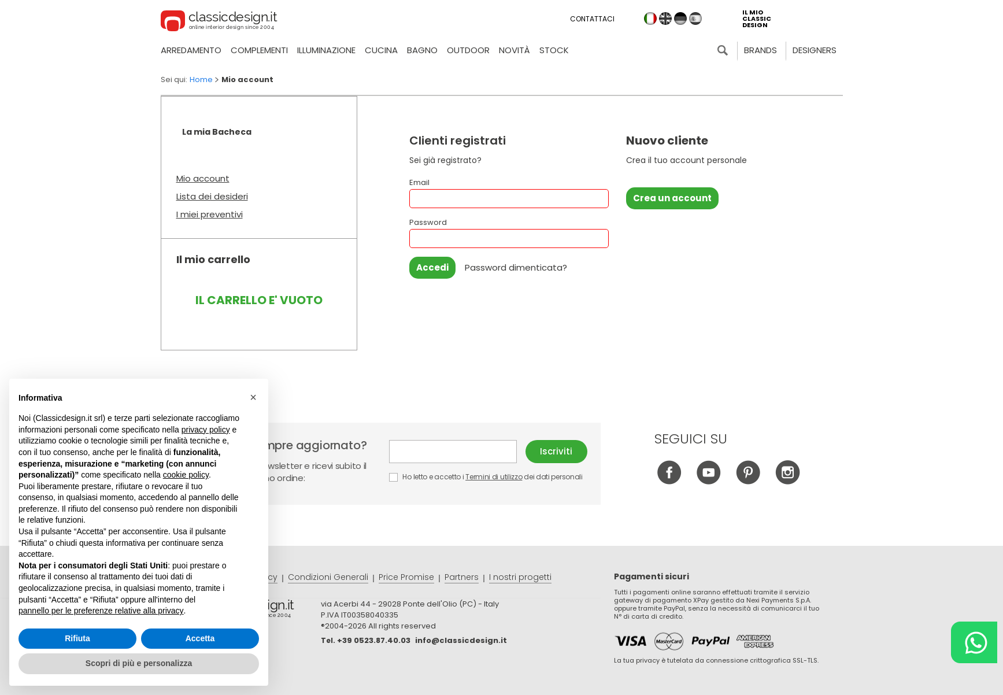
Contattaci (592, 19)
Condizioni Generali (328, 577)
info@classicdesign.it (461, 640)
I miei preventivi (209, 214)
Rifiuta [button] (77, 638)
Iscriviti (556, 451)
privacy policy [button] (206, 429)
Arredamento (191, 50)
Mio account (203, 178)
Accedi (432, 267)
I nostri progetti (520, 577)
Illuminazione (326, 50)
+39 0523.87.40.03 (373, 640)
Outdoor (468, 50)
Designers (815, 50)
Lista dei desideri (212, 196)
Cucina (381, 50)
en (665, 18)
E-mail (453, 451)
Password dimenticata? (516, 267)
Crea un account (672, 198)
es (695, 18)
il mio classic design (756, 18)
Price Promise (406, 577)
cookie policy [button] (186, 474)
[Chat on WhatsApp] (974, 642)
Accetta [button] (200, 638)
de (680, 18)
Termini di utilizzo (493, 477)
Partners (462, 577)
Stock (554, 50)
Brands (760, 50)
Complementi (259, 50)
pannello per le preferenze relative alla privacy (101, 610)
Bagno (422, 50)
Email (509, 192)
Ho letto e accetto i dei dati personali (486, 477)
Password (509, 232)
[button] (253, 397)
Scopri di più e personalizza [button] (139, 663)
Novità (514, 50)
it (650, 18)
